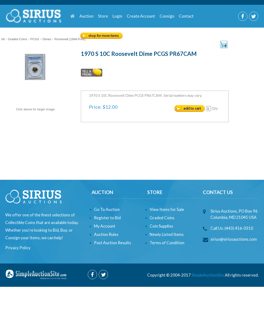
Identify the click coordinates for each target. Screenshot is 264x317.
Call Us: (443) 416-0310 (231, 228)
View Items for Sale (167, 209)
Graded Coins (162, 217)
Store (103, 16)
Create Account (141, 16)
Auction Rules (106, 234)
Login (117, 16)
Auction (86, 16)
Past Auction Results (112, 242)
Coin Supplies (161, 226)
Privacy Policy (17, 247)
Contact (186, 16)
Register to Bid (107, 217)
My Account (104, 226)
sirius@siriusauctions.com (233, 239)
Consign (167, 16)
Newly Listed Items (167, 234)
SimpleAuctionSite (207, 275)
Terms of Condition (167, 242)
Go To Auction (107, 209)
